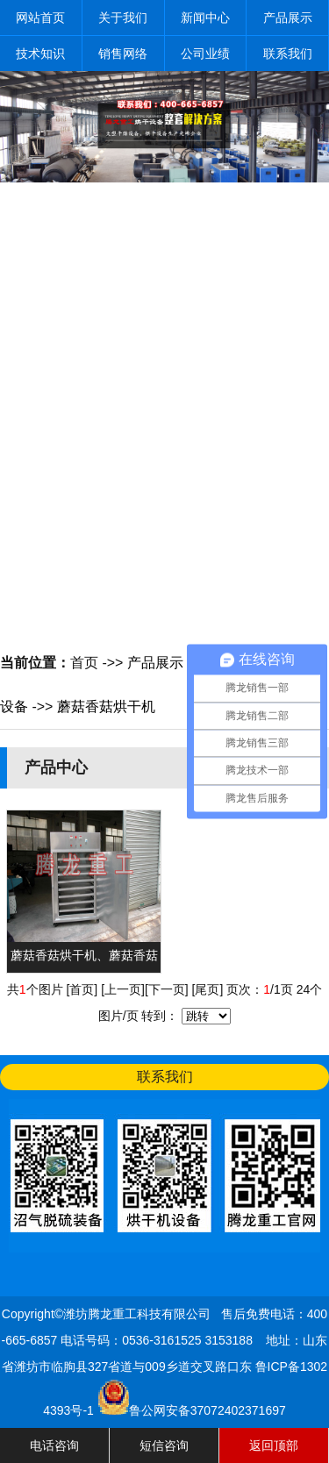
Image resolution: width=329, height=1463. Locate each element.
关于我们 (122, 18)
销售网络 (122, 53)
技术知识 (40, 53)
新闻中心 (205, 18)
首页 (84, 662)
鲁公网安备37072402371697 (207, 1410)
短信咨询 (164, 1445)
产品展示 (287, 18)
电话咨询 (54, 1445)
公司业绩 (205, 53)
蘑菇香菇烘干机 (106, 706)
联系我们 (287, 53)
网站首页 (40, 18)
